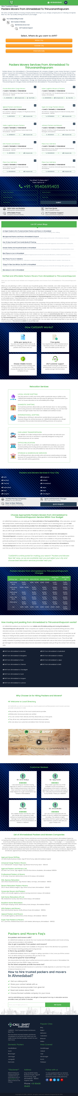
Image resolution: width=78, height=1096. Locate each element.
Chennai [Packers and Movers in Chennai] (5, 483)
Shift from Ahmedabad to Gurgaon (14, 678)
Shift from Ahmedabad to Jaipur (51, 660)
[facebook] (47, 1080)
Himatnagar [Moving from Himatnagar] (44, 1056)
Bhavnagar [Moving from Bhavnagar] (11, 1054)
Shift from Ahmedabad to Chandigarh (15, 670)
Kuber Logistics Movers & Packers (53, 89)
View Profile (30, 98)
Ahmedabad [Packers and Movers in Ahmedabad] (45, 483)
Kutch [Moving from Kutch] (42, 1059)
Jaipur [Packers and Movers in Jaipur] (43, 487)
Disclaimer (13, 1079)
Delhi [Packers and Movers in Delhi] (3, 477)
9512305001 (50, 134)
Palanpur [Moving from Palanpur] (43, 1062)
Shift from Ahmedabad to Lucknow (14, 683)
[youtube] (58, 1080)
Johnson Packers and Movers (52, 125)
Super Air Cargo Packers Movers (53, 107)
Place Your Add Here (49, 144)
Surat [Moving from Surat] (10, 1051)
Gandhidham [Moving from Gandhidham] (12, 1048)
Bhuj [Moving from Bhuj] (41, 1027)
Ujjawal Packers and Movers (12, 107)
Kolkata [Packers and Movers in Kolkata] (43, 480)
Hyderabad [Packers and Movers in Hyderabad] (6, 487)
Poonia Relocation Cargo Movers (14, 89)
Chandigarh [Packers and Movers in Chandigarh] (45, 494)
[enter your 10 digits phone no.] (26, 1004)
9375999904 (50, 116)
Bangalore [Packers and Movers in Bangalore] (44, 477)
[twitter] (50, 1080)
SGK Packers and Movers (11, 144)
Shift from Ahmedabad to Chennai (14, 664)
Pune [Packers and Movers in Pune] (3, 491)
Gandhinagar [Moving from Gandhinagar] (44, 1048)
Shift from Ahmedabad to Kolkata (51, 656)
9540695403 (50, 153)
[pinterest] (61, 1080)
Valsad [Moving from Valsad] (42, 1051)
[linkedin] (54, 1080)
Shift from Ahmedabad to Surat (13, 674)
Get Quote (57, 1005)
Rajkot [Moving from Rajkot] (42, 1030)
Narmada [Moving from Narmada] (11, 1062)
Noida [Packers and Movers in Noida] (43, 491)
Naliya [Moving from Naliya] (42, 1041)
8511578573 (11, 153)
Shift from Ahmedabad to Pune (13, 660)
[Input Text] (19, 192)
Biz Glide (60, 1094)
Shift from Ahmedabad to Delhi (50, 664)
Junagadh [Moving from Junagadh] (11, 1059)
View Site (70, 98)
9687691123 (11, 116)
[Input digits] (19, 197)
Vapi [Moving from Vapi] (41, 1054)
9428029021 (8, 98)
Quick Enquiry (58, 504)
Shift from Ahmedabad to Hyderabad (52, 651)
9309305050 (47, 98)
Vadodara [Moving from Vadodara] (43, 1036)
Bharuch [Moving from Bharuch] (43, 1038)
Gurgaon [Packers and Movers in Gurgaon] (5, 494)
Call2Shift (29, 1094)
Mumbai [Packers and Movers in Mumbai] (5, 480)
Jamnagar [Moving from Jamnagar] (11, 1056)
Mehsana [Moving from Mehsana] (43, 1033)
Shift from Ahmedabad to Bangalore (15, 656)
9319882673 (11, 134)
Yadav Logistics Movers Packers (14, 125)
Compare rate (19, 98)
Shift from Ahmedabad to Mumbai (14, 651)
